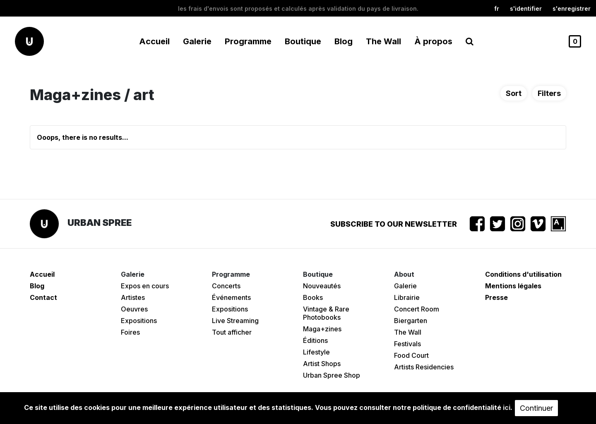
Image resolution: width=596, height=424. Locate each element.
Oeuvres (134, 309)
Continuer (536, 408)
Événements (231, 297)
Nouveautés (322, 286)
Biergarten (410, 320)
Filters (549, 93)
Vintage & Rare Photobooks (326, 313)
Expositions (139, 320)
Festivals (407, 344)
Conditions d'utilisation (523, 274)
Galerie (405, 286)
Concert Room (416, 309)
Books (313, 297)
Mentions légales (513, 286)
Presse (496, 297)
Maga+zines (322, 329)
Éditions (315, 340)
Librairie (407, 297)
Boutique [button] (303, 41)
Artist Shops (322, 363)
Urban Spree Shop (331, 375)
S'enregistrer (572, 8)
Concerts (226, 286)
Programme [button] (248, 41)
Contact (43, 297)
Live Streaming (235, 320)
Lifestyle (316, 352)
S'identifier (526, 8)
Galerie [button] (197, 41)
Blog (343, 41)
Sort (514, 93)
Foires (130, 332)
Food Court (411, 355)
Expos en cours (145, 286)
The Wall (383, 41)
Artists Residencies (424, 367)
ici (506, 407)
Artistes (133, 297)
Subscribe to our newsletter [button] (393, 224)
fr (496, 8)
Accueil (154, 41)
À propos (433, 41)
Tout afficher (232, 332)
